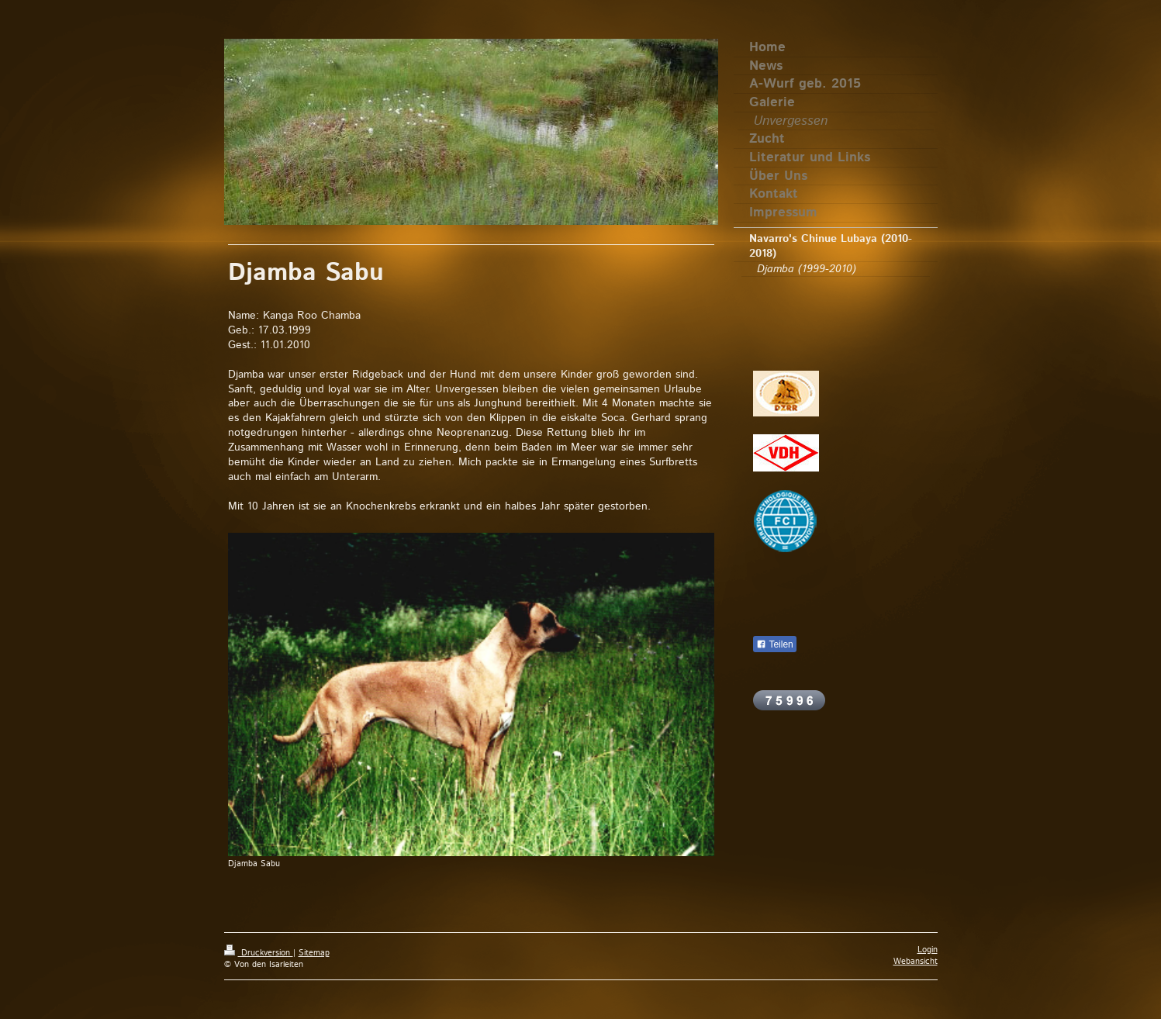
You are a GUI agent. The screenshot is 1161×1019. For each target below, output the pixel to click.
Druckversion (258, 953)
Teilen (774, 644)
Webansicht (915, 961)
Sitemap (314, 953)
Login (927, 950)
